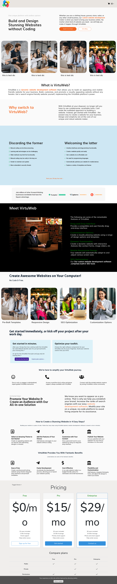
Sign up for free (25, 544)
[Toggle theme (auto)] (16, 485)
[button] (67, 29)
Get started (58, 544)
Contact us (92, 544)
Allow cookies (58, 581)
